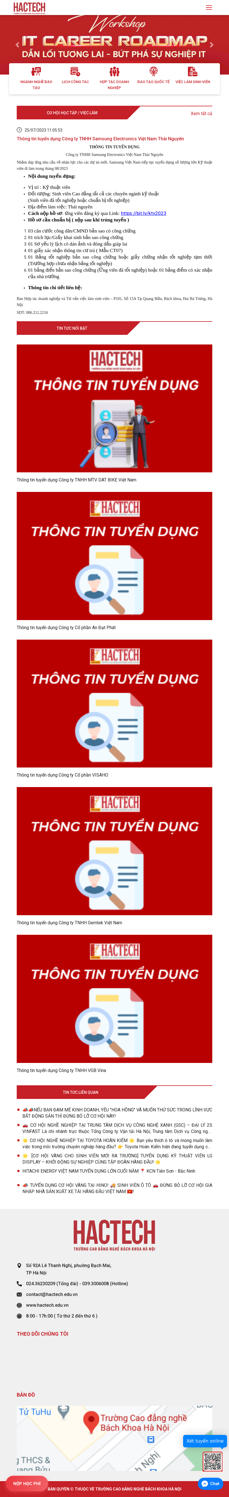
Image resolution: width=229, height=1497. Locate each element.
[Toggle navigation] (209, 7)
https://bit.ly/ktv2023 (143, 213)
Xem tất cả (201, 113)
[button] (17, 45)
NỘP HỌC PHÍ (27, 1483)
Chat (214, 1483)
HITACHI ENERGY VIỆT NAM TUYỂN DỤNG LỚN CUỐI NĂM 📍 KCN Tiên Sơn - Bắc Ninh (108, 1171)
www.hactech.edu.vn (47, 1305)
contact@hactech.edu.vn (52, 1294)
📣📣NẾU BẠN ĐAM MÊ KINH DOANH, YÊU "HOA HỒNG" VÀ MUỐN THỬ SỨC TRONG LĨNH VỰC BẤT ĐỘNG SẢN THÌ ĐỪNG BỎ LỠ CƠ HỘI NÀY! (117, 1113)
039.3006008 (95, 1283)
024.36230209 (40, 1283)
